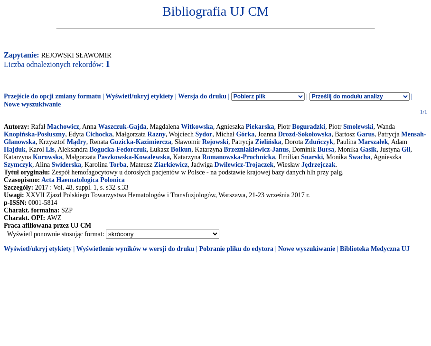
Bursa (326, 149)
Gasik (368, 149)
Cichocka (98, 134)
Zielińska (268, 141)
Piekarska (260, 126)
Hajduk (15, 149)
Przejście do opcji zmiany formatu (52, 96)
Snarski (312, 157)
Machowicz (63, 126)
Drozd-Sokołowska (305, 134)
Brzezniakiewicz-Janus (256, 149)
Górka (245, 134)
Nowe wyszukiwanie (32, 104)
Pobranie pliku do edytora (236, 248)
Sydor (203, 134)
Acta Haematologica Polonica (83, 179)
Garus (366, 134)
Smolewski (358, 126)
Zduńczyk (319, 141)
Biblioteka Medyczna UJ (375, 248)
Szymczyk (18, 164)
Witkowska (197, 126)
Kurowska (47, 157)
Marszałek (373, 141)
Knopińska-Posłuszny (34, 134)
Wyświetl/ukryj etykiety (139, 96)
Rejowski (215, 141)
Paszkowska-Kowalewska (133, 157)
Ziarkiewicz (170, 164)
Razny (157, 134)
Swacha (359, 157)
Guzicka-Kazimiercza (140, 141)
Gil (406, 149)
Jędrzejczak (318, 164)
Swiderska (66, 164)
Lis (50, 149)
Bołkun (181, 149)
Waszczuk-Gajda (122, 126)
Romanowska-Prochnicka (238, 157)
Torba (117, 164)
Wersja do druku (202, 96)
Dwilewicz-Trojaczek (244, 164)
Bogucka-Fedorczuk (117, 149)
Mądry (76, 141)
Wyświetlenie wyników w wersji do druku (135, 248)
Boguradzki (308, 126)
